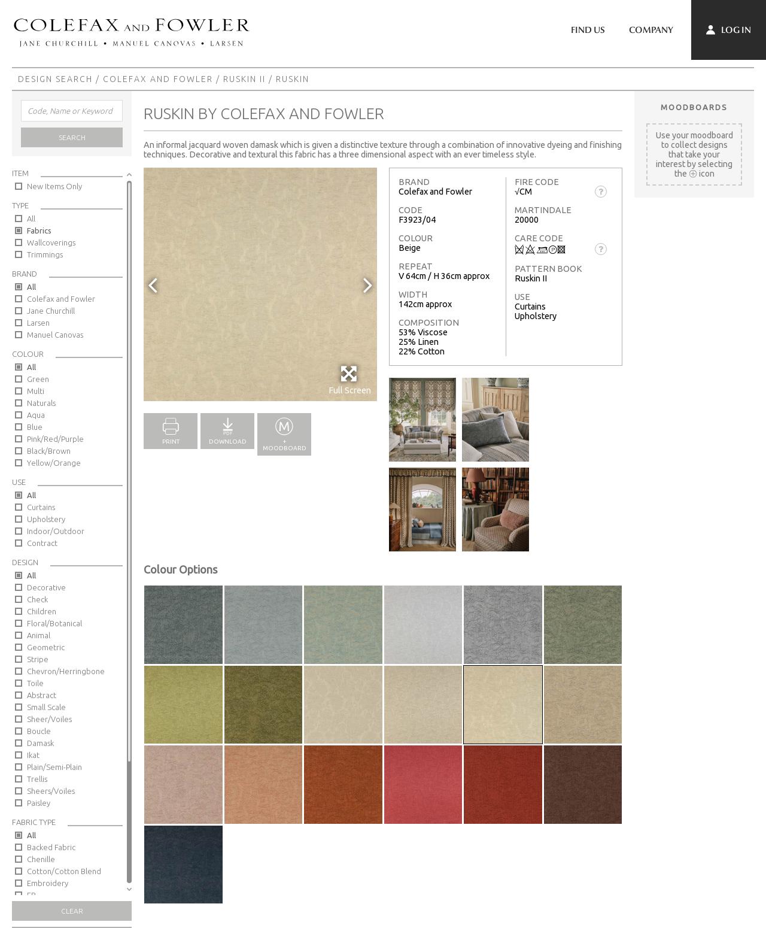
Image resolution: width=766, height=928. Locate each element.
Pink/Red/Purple (55, 439)
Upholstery (46, 519)
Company (651, 30)
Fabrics (39, 230)
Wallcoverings (51, 242)
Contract (42, 543)
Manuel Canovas (55, 334)
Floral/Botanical (54, 623)
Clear (72, 911)
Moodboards (694, 107)
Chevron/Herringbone (66, 671)
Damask (40, 743)
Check (37, 599)
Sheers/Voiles (51, 791)
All (31, 218)
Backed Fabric (51, 847)
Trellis (37, 779)
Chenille (41, 859)
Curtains (41, 507)
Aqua (36, 415)
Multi (35, 391)
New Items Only (54, 186)
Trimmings (45, 254)
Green (38, 379)
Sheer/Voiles (49, 719)
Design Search (55, 79)
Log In (728, 30)
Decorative (46, 587)
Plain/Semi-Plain (54, 767)
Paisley (38, 803)
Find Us (588, 30)
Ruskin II (244, 79)
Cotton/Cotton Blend (64, 871)
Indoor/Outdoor (55, 531)
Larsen (38, 323)
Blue (34, 427)
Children (41, 611)
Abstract (41, 695)
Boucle (39, 731)
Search (72, 137)
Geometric (46, 647)
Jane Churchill (51, 311)
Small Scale (46, 707)
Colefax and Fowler (158, 79)
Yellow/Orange (54, 463)
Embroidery (47, 883)
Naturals (41, 403)
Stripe (37, 659)
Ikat (33, 755)
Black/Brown (49, 451)
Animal (38, 635)
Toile (35, 683)
